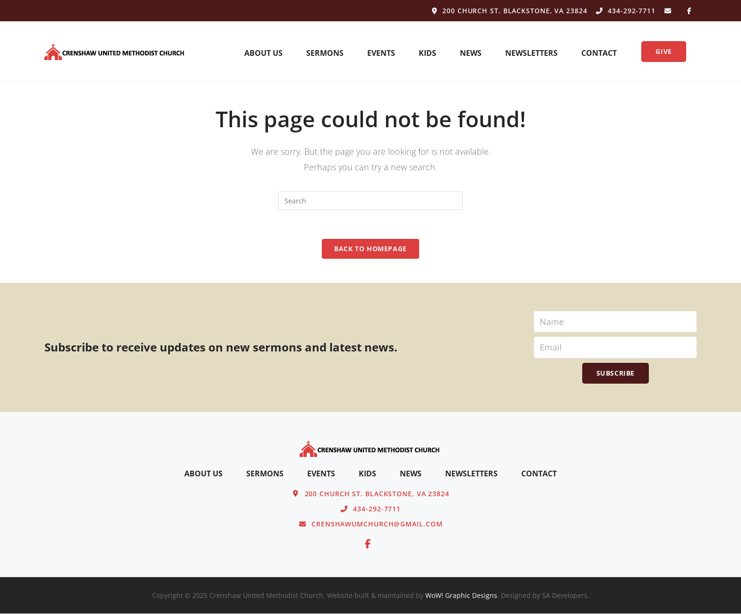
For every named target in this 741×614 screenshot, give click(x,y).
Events (381, 53)
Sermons (325, 53)
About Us (263, 53)
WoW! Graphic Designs (461, 595)
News (471, 53)
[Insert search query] (370, 200)
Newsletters (531, 53)
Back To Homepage (370, 248)
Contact (599, 53)
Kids (427, 53)
